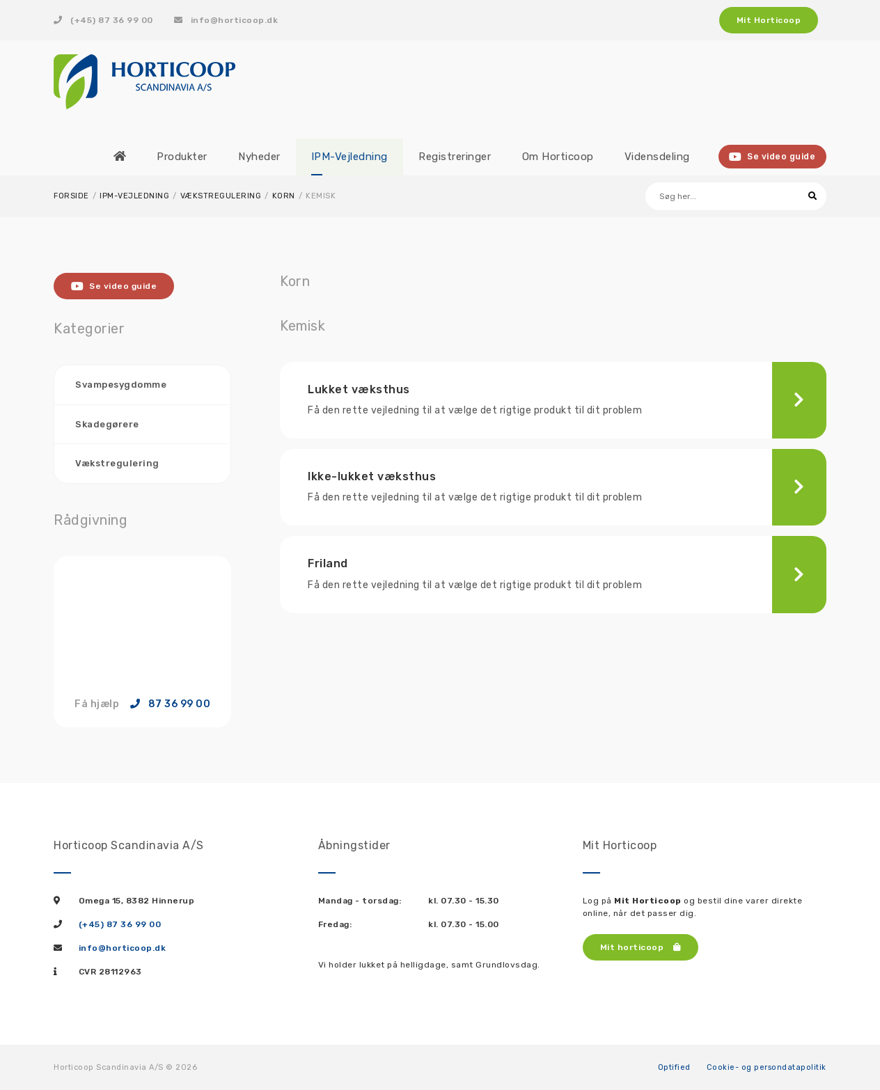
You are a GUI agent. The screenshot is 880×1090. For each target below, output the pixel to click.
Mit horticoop (641, 946)
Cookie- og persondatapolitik (766, 1066)
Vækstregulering (221, 195)
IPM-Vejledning (134, 195)
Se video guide (773, 156)
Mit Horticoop (769, 20)
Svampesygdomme (120, 384)
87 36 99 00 (170, 703)
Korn (283, 195)
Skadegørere (107, 423)
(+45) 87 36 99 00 (103, 20)
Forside (71, 195)
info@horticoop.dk (226, 20)
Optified (674, 1066)
